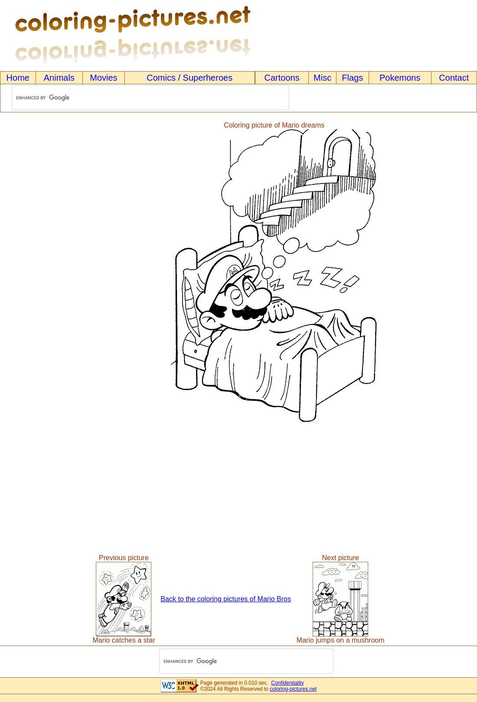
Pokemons (400, 77)
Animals (59, 77)
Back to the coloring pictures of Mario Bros (225, 599)
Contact (454, 77)
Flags (352, 77)
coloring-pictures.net (293, 689)
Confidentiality (287, 683)
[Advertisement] (36, 272)
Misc (322, 77)
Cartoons (282, 77)
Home (18, 77)
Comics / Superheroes (189, 77)
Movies (103, 77)
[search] (139, 98)
